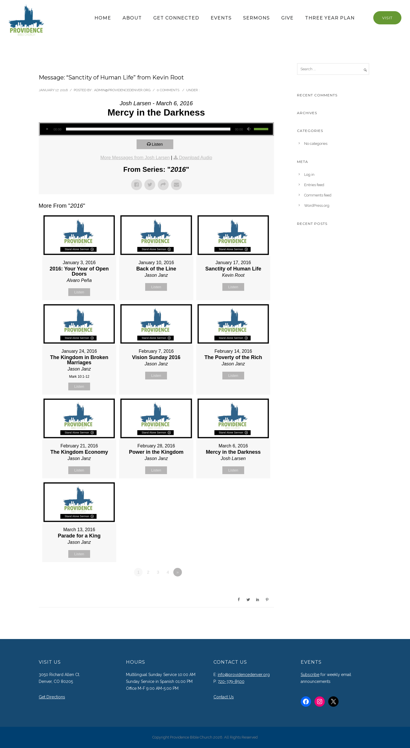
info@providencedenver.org (244, 674)
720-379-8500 (231, 681)
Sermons (256, 18)
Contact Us (223, 697)
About (132, 18)
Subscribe (310, 674)
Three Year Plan (330, 18)
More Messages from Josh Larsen (135, 157)
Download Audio (195, 157)
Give (287, 18)
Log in (309, 174)
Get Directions (52, 697)
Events (221, 18)
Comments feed (317, 195)
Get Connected (176, 18)
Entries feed (314, 185)
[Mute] (249, 129)
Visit (387, 17)
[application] (156, 129)
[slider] (148, 129)
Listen (158, 144)
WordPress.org (316, 205)
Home (102, 18)
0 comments (168, 90)
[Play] (47, 129)
